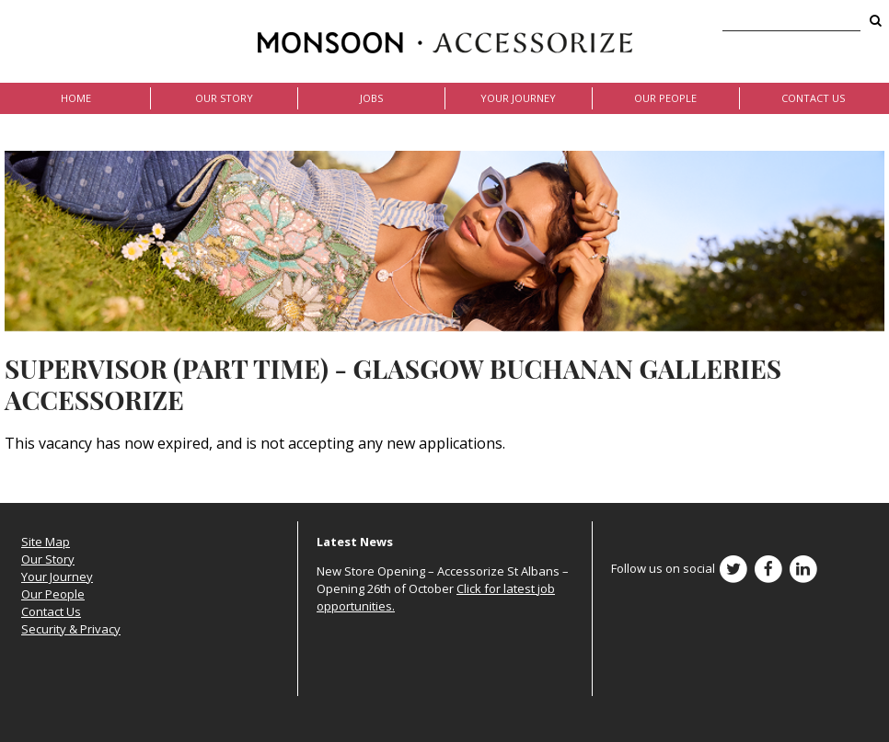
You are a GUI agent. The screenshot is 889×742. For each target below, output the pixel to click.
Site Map (45, 541)
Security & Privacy (71, 629)
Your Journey (518, 98)
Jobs (371, 98)
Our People (665, 98)
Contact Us (813, 98)
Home (76, 98)
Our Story (224, 98)
